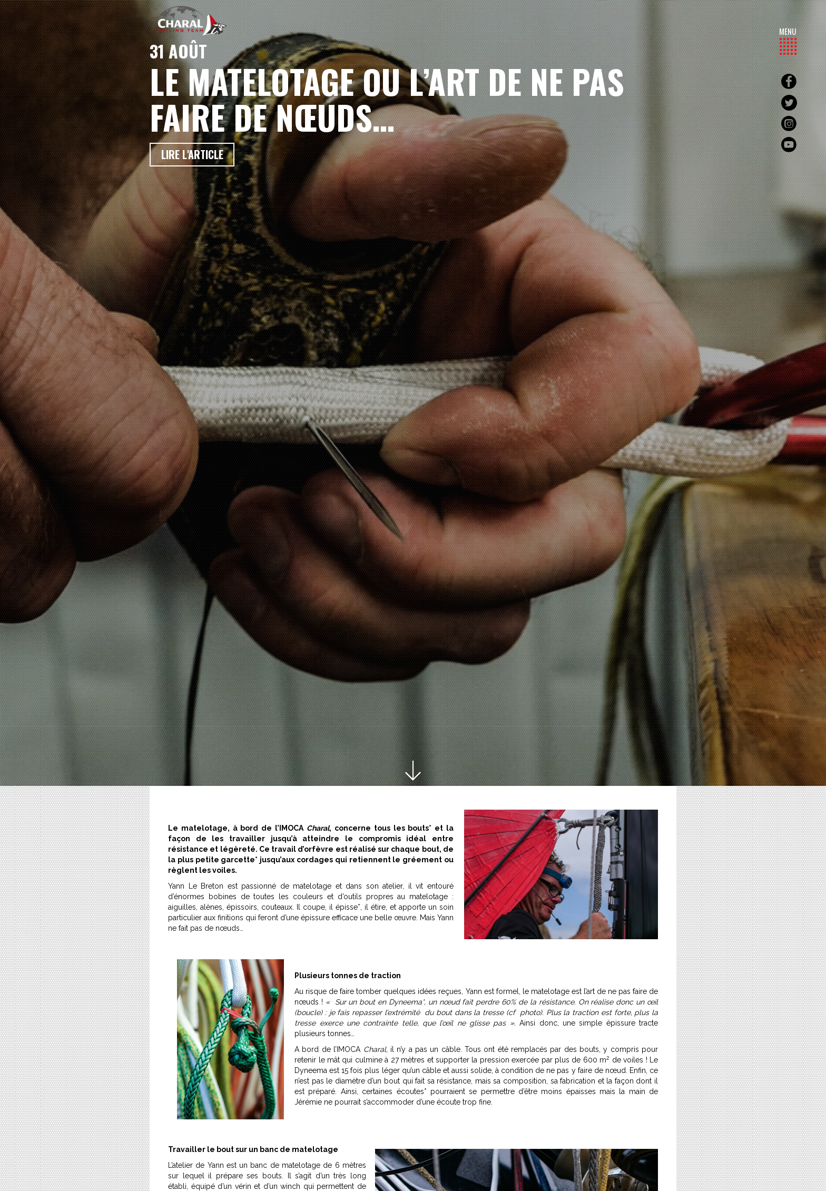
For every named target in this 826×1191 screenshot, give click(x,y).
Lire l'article (192, 154)
